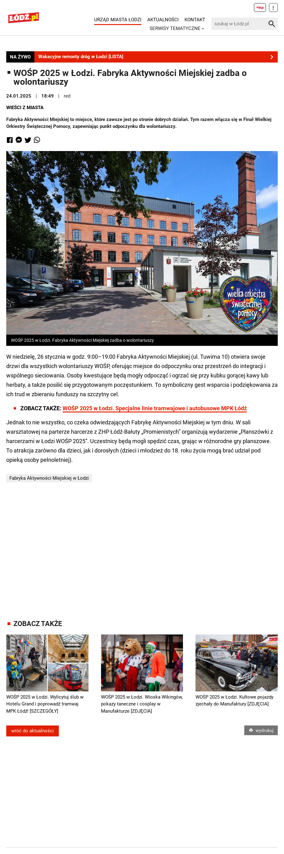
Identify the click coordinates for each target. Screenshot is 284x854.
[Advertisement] (142, 551)
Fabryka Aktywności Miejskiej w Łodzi (49, 478)
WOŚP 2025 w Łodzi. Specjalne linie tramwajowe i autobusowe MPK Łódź (155, 408)
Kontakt (195, 20)
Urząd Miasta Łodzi (117, 20)
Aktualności (163, 20)
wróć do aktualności (32, 731)
